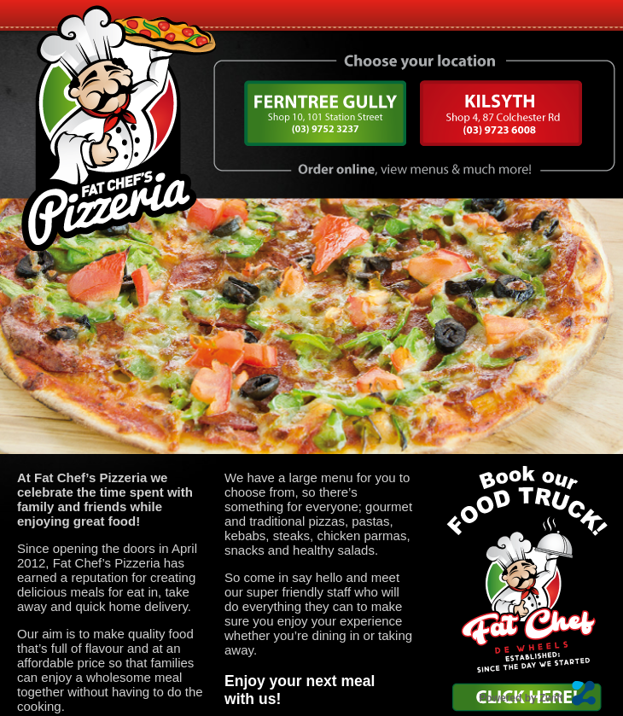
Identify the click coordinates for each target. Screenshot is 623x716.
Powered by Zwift (521, 698)
